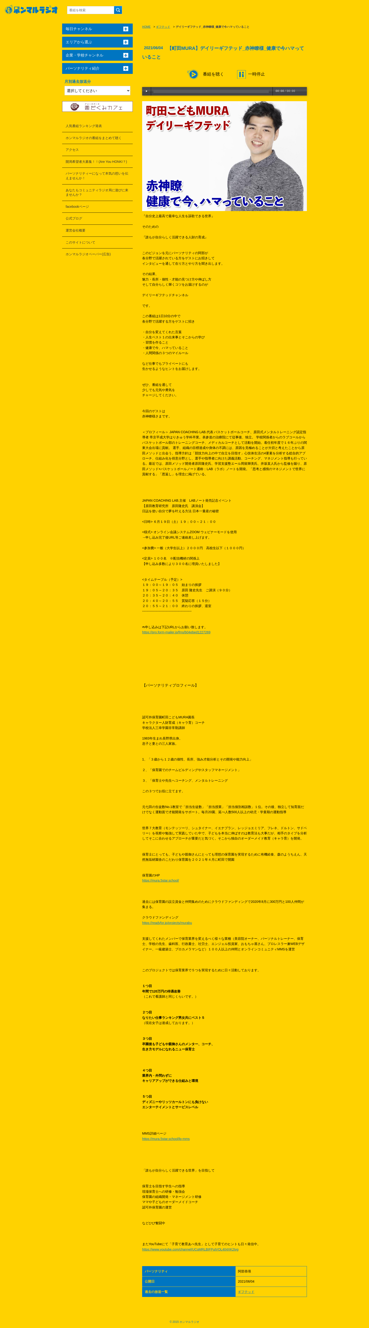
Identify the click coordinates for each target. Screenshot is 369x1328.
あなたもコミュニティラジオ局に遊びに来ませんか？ (97, 192)
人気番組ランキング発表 (84, 126)
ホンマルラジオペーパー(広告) (88, 254)
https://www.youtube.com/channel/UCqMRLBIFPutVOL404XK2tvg (190, 1249)
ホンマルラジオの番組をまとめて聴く (94, 138)
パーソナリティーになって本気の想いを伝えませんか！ (97, 176)
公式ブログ (74, 218)
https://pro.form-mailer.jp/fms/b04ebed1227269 (176, 632)
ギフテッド (163, 26)
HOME (146, 26)
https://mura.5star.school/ (160, 880)
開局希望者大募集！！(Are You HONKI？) (96, 162)
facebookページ (77, 206)
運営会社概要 (75, 230)
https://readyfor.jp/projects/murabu (167, 923)
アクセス (72, 150)
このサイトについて (80, 242)
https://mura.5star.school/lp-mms (166, 1139)
